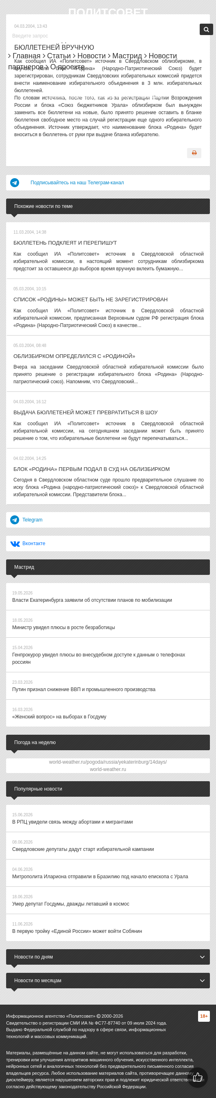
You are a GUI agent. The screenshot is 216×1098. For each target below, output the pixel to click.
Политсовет (108, 12)
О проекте (65, 67)
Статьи (57, 56)
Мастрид (125, 56)
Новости (89, 56)
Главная (24, 56)
